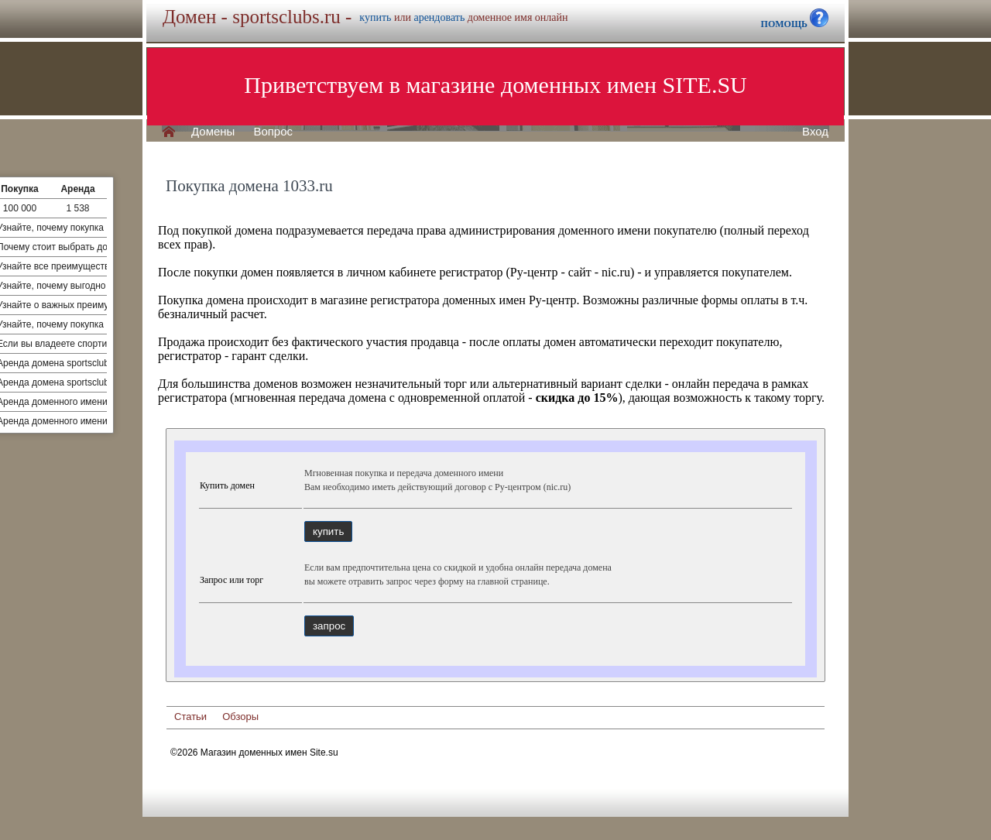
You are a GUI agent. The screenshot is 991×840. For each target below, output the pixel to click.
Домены (213, 131)
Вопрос (273, 131)
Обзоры (240, 716)
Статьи (190, 716)
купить (375, 17)
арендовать (439, 17)
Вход (815, 131)
